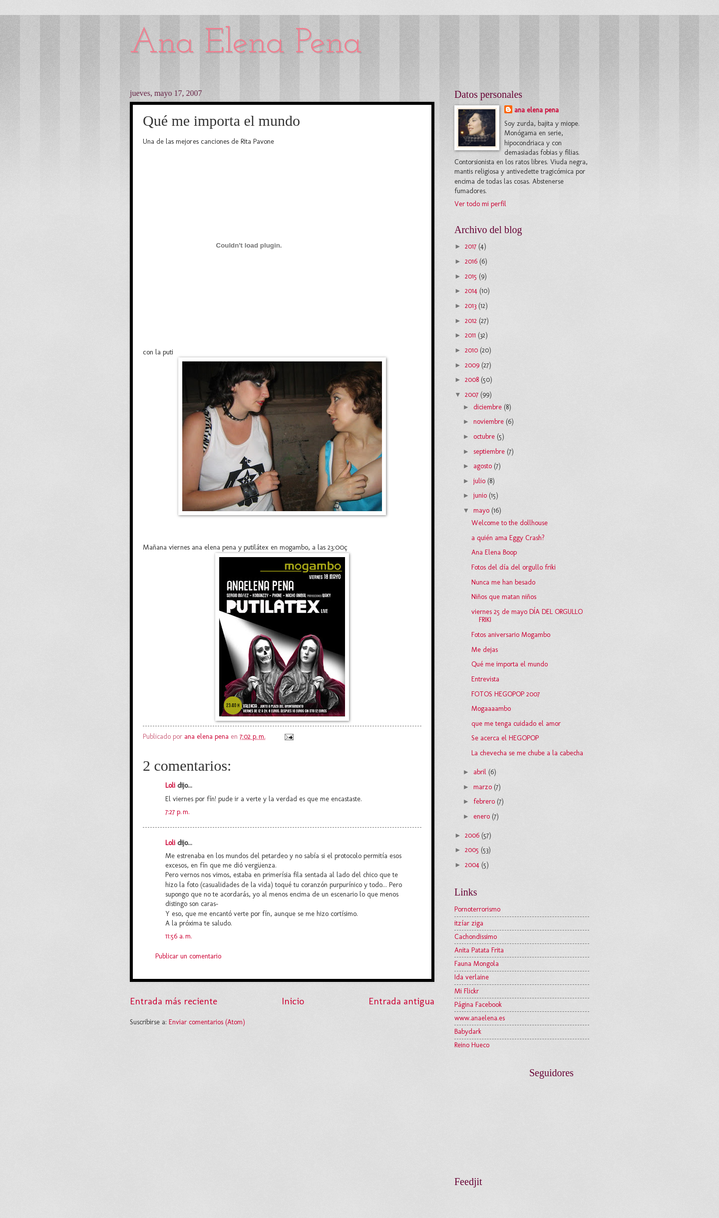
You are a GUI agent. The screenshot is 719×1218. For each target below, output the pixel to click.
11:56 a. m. (178, 936)
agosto (483, 466)
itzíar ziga (468, 923)
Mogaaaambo (491, 708)
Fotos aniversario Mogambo (510, 634)
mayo (482, 510)
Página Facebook (478, 1004)
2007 (472, 394)
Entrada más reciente (173, 1001)
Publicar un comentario (188, 956)
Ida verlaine (471, 977)
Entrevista (485, 679)
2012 (472, 320)
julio (480, 481)
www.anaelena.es (479, 1018)
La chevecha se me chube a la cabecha (527, 753)
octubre (485, 436)
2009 (473, 365)
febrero (485, 801)
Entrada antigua (401, 1001)
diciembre (488, 407)
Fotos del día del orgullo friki (513, 567)
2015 (472, 276)
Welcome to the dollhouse (509, 523)
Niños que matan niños (503, 597)
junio (481, 495)
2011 (471, 335)
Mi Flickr (466, 991)
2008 (473, 379)
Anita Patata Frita (479, 950)
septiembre (490, 451)
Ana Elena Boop (494, 552)
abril (480, 772)
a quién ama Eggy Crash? (508, 538)
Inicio (293, 1001)
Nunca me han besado (503, 582)
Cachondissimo (475, 936)
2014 (472, 291)
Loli (170, 785)
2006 (473, 835)
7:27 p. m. (177, 812)
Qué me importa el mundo (509, 664)
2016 (472, 261)
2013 (471, 306)
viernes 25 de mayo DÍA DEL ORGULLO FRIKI (527, 616)
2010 (472, 350)
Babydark (467, 1031)
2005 (473, 850)
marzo (483, 787)
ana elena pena (536, 110)
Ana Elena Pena (246, 43)
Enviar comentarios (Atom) (207, 1022)
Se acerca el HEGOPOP (505, 738)
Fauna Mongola (476, 963)
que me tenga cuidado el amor (516, 723)
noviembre (489, 421)
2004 (473, 865)
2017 (471, 246)
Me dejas (484, 649)
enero (482, 816)
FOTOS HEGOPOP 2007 (505, 694)
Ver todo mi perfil (480, 204)
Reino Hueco (471, 1045)
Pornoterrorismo (477, 909)
